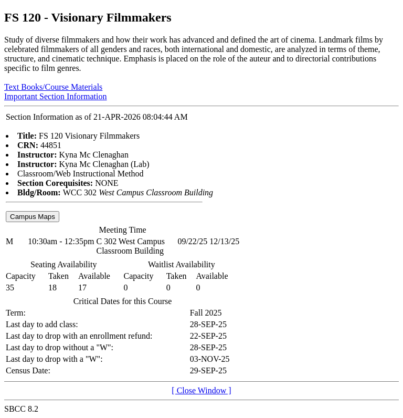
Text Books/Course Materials (53, 86)
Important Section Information (55, 96)
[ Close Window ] (201, 390)
